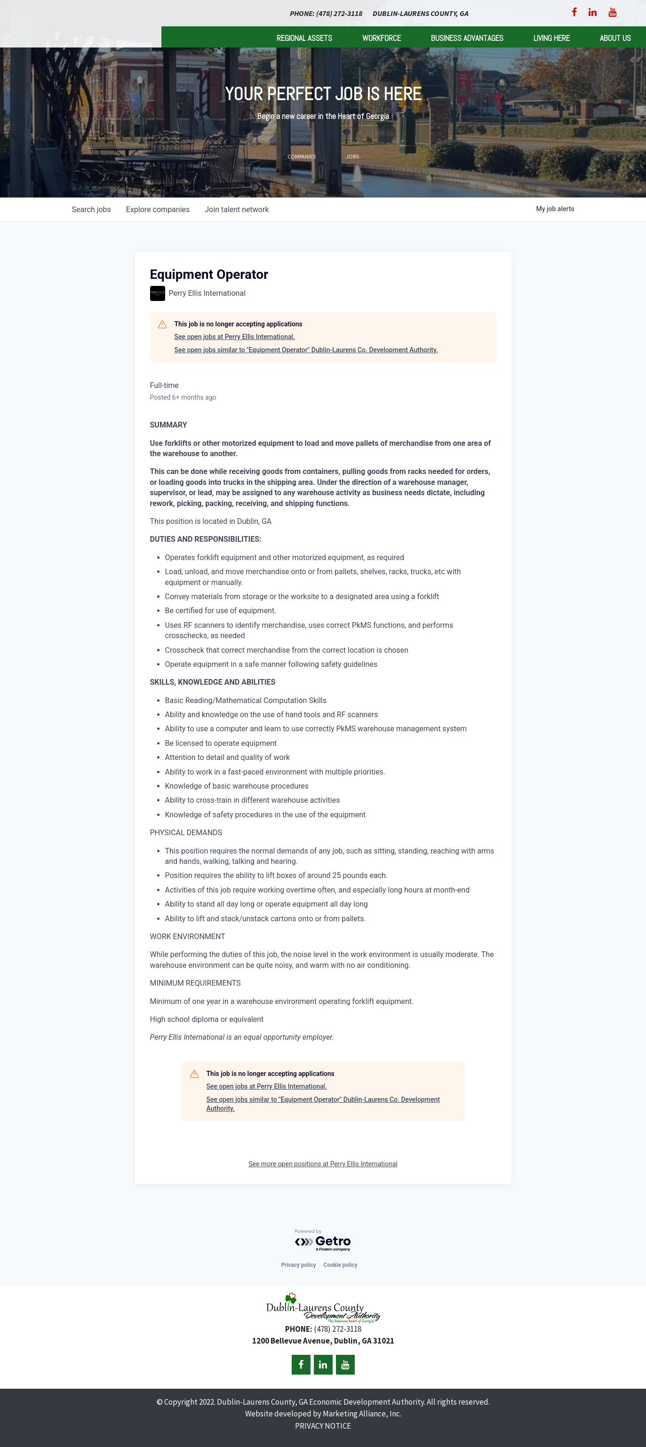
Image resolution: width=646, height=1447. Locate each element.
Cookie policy (341, 1265)
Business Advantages (467, 38)
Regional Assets (304, 38)
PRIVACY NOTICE (323, 1426)
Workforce (381, 38)
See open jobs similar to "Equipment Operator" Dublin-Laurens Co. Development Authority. (306, 350)
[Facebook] (574, 12)
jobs (91, 209)
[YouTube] (612, 12)
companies (158, 209)
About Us (615, 38)
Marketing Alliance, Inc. (362, 1413)
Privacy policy (298, 1265)
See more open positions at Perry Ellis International (323, 1164)
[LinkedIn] (592, 12)
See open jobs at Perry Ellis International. (235, 336)
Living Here (552, 38)
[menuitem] (304, 36)
